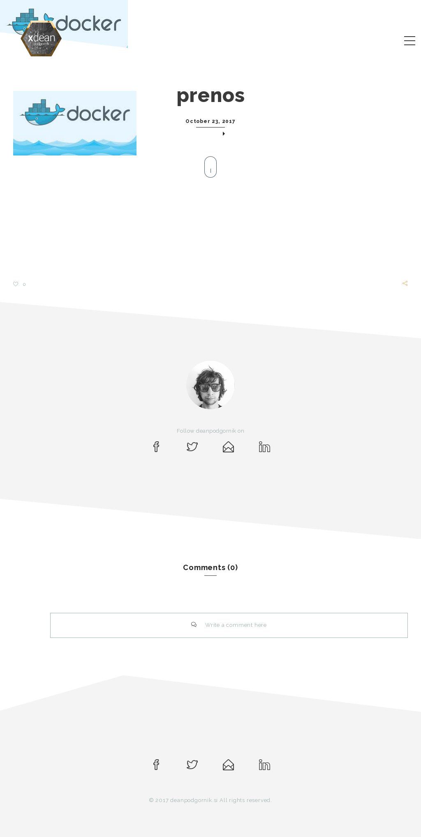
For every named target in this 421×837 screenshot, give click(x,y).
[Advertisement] (210, 220)
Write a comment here (229, 625)
